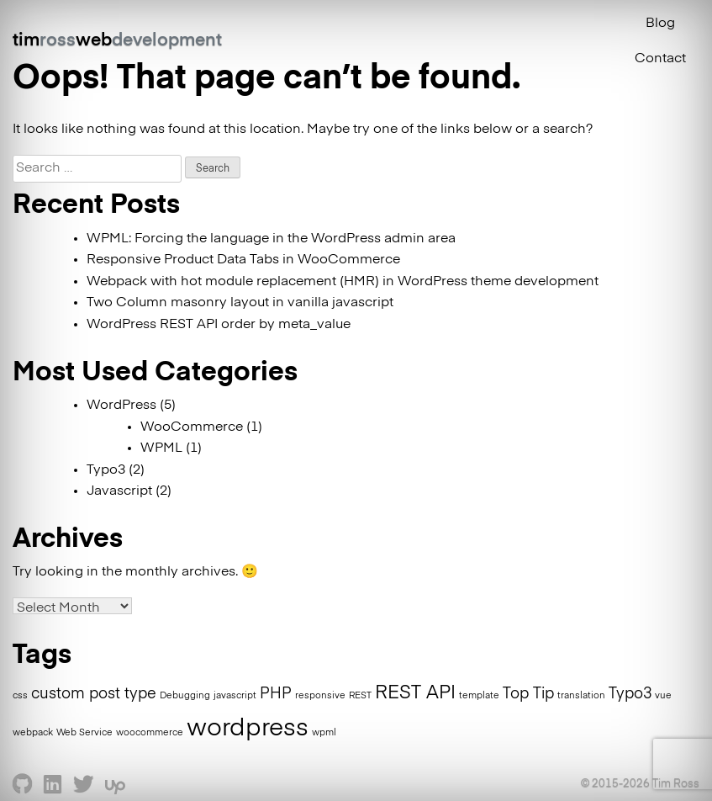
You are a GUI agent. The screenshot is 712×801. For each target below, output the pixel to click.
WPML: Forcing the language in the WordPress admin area (271, 239)
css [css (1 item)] (20, 696)
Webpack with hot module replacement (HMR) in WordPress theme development (343, 282)
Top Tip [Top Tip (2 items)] (528, 694)
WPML (161, 448)
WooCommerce (191, 427)
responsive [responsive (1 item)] (320, 696)
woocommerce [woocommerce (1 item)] (149, 733)
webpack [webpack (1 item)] (33, 733)
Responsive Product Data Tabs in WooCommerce (243, 260)
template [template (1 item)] (479, 696)
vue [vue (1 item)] (663, 696)
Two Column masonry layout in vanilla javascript (240, 303)
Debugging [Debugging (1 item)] (185, 696)
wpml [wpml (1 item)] (324, 733)
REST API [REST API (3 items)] (415, 693)
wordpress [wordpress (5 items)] (248, 728)
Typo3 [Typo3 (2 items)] (630, 694)
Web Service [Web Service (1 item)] (84, 733)
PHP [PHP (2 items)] (276, 694)
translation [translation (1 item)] (581, 696)
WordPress (121, 405)
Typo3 (106, 470)
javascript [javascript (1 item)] (235, 696)
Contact (660, 59)
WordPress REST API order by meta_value (219, 325)
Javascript (119, 491)
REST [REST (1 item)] (360, 696)
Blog (660, 23)
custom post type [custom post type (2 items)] (93, 694)
